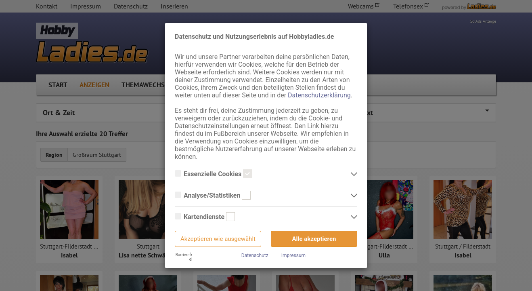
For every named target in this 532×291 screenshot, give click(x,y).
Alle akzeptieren (314, 238)
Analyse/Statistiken (213, 196)
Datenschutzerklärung (319, 95)
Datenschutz (254, 255)
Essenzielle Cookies (213, 174)
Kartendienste (205, 217)
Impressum (293, 255)
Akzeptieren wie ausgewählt (218, 238)
